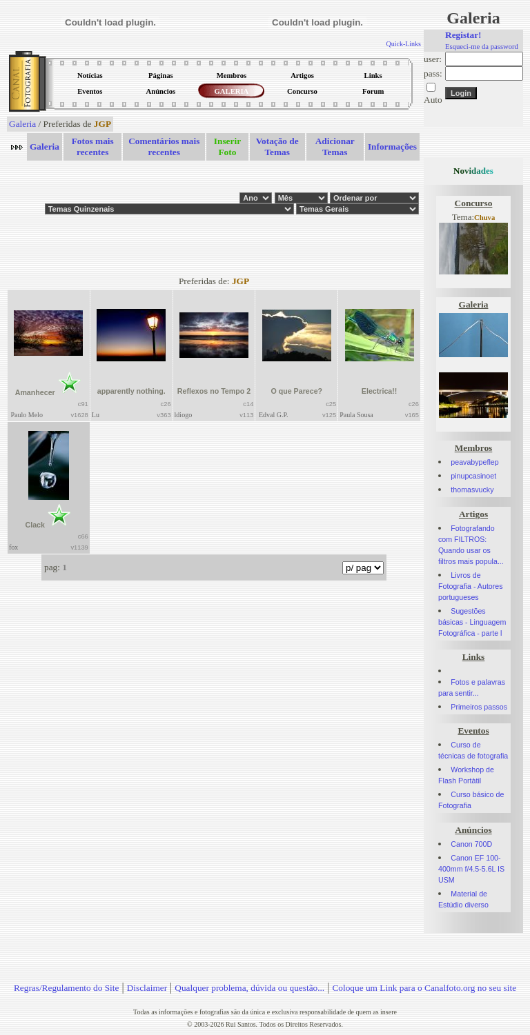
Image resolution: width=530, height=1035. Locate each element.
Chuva (484, 217)
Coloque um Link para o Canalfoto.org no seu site (424, 988)
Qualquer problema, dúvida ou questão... (249, 988)
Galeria (22, 124)
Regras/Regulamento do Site (66, 988)
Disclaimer (147, 988)
